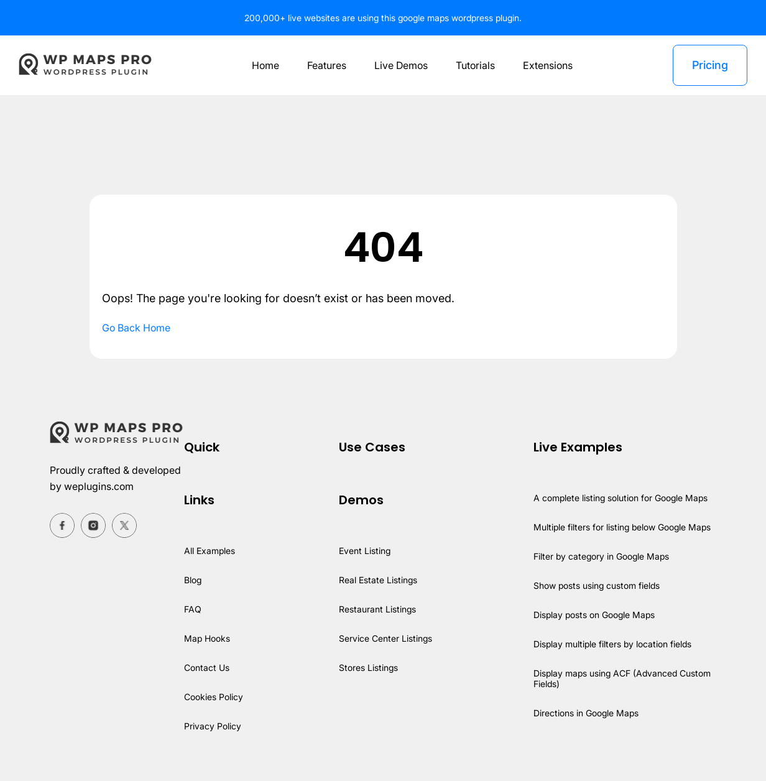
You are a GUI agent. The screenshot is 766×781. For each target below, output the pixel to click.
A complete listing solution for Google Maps (621, 497)
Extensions (549, 65)
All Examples (210, 550)
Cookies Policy (214, 696)
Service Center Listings (385, 638)
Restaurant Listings (377, 609)
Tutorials (476, 65)
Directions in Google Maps (586, 713)
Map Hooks (207, 638)
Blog (193, 580)
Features (324, 65)
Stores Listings (368, 667)
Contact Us (207, 667)
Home (262, 65)
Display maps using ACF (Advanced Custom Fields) (622, 678)
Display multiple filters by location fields (613, 644)
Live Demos (399, 65)
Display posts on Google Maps (594, 614)
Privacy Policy (213, 726)
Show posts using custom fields (597, 585)
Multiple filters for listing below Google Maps (623, 527)
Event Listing (364, 550)
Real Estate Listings (377, 580)
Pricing (709, 65)
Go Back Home (137, 327)
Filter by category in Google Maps (601, 556)
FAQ (192, 609)
